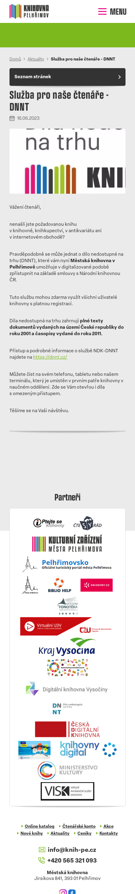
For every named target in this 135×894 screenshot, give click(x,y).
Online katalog (39, 827)
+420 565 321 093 (67, 861)
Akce (108, 827)
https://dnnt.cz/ (50, 357)
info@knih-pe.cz (67, 850)
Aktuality (36, 59)
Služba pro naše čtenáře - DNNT (83, 59)
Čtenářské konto (79, 827)
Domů (15, 59)
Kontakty (108, 834)
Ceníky (84, 834)
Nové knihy (32, 834)
